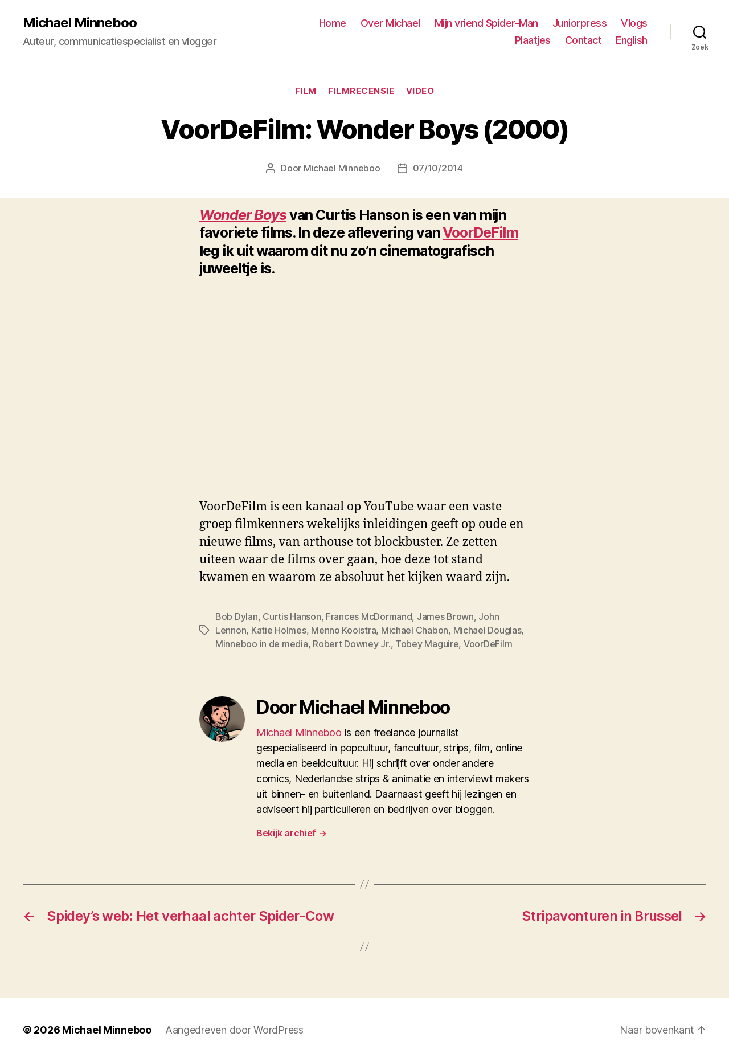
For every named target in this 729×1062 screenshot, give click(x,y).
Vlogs (634, 23)
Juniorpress (579, 23)
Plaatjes (533, 40)
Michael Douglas (487, 630)
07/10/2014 (438, 168)
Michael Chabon (414, 630)
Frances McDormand (369, 616)
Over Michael (390, 23)
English (632, 40)
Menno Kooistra (343, 630)
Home (332, 23)
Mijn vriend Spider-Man (486, 23)
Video (420, 91)
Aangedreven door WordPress (234, 1030)
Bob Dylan (236, 616)
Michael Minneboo (80, 23)
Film (306, 91)
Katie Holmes (278, 630)
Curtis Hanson (292, 616)
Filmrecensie (361, 91)
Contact (583, 40)
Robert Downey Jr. (351, 644)
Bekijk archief (291, 833)
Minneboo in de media (261, 644)
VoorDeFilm (480, 232)
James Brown (445, 616)
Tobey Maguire (427, 644)
